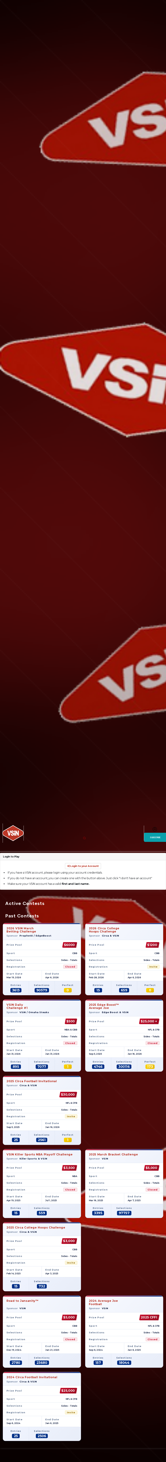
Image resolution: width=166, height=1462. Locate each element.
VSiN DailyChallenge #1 (17, 1006)
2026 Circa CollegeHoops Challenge (104, 930)
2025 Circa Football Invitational (31, 1081)
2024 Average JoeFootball (103, 1302)
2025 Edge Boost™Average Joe (104, 1006)
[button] (84, 838)
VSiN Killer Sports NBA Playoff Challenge (39, 1154)
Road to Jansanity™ (22, 1302)
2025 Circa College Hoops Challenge (35, 1227)
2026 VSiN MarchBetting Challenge (21, 930)
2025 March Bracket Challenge (113, 1154)
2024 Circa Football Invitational (31, 1377)
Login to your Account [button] (83, 866)
